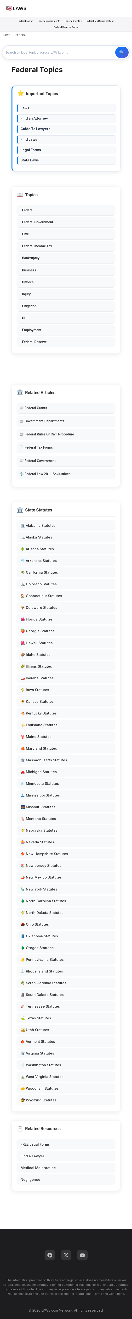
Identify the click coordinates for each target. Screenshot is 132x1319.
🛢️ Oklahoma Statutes (39, 936)
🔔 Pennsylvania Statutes (42, 959)
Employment (31, 330)
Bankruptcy (31, 258)
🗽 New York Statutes (39, 889)
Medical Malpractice (38, 1168)
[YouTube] (82, 1255)
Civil (25, 234)
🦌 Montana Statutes (38, 819)
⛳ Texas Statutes (36, 1018)
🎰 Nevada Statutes (37, 842)
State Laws (30, 160)
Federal (28, 210)
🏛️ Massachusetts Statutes (44, 760)
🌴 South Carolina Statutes (43, 983)
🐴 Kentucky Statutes (39, 713)
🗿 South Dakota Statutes (42, 995)
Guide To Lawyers (35, 129)
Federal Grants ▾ (73, 21)
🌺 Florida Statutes (37, 619)
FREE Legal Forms (35, 1144)
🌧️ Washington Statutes (41, 1065)
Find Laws (29, 139)
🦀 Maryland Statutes (39, 748)
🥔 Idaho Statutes (36, 655)
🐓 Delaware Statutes (39, 607)
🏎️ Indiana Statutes (37, 678)
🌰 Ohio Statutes (35, 924)
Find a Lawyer (32, 1156)
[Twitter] (66, 1255)
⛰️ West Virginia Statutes (42, 1077)
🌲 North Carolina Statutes (43, 901)
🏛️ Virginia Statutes (37, 1053)
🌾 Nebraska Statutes (39, 830)
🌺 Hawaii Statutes (37, 643)
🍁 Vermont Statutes (38, 1041)
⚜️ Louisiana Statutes (39, 725)
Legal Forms (31, 150)
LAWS (6, 35)
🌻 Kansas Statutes (37, 701)
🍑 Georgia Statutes (38, 631)
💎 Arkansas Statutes (39, 561)
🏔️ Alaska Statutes (36, 537)
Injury (26, 294)
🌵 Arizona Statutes (37, 549)
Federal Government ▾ (49, 21)
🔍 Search (122, 52)
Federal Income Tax (37, 246)
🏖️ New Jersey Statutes (41, 865)
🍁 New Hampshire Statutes (44, 854)
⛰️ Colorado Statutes (39, 584)
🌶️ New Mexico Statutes (41, 877)
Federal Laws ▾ (26, 21)
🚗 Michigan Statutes (39, 772)
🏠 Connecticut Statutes (41, 596)
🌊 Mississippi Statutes (40, 795)
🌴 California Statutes (39, 572)
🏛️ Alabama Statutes (38, 525)
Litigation (29, 306)
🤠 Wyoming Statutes (39, 1100)
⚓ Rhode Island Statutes (42, 971)
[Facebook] (50, 1255)
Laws (25, 108)
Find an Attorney (34, 118)
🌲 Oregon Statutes (37, 948)
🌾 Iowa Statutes (35, 690)
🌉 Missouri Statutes (38, 807)
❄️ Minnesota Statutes (40, 783)
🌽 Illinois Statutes (36, 666)
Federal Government (37, 222)
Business (29, 270)
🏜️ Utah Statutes (35, 1030)
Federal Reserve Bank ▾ (66, 27)
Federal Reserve (34, 342)
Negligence (30, 1179)
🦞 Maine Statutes (36, 737)
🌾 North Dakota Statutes (42, 913)
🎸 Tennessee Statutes (40, 1006)
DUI (25, 318)
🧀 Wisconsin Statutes (40, 1088)
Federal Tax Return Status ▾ (100, 21)
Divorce (28, 282)
